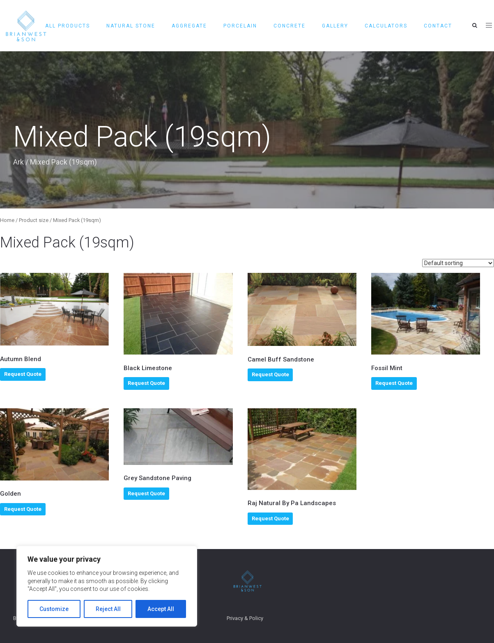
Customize (54, 609)
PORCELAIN (240, 26)
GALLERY (335, 26)
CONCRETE (289, 26)
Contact (438, 26)
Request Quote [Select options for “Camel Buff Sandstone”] (270, 374)
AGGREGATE (189, 26)
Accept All (160, 609)
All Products (67, 26)
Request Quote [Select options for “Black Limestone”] (146, 383)
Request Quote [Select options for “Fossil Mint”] (394, 383)
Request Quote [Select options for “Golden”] (22, 509)
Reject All (108, 609)
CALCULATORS (386, 26)
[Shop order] (458, 263)
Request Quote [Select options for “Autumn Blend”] (22, 374)
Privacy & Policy (245, 618)
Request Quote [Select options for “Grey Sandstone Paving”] (146, 493)
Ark (18, 162)
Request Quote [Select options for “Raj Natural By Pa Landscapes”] (270, 518)
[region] (106, 586)
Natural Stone (130, 26)
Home (7, 220)
